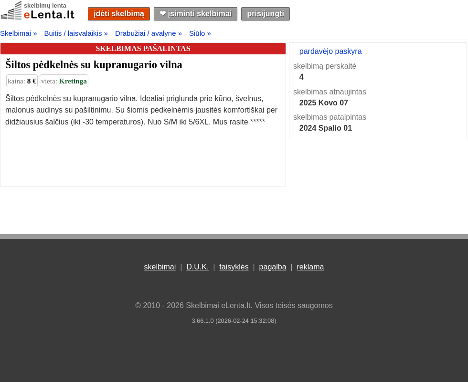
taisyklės (233, 267)
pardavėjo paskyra (330, 51)
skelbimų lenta (45, 5)
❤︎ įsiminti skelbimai (196, 14)
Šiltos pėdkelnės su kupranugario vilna (93, 65)
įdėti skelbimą (119, 14)
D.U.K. (197, 267)
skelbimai (160, 267)
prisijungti (265, 14)
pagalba (273, 267)
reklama (310, 267)
